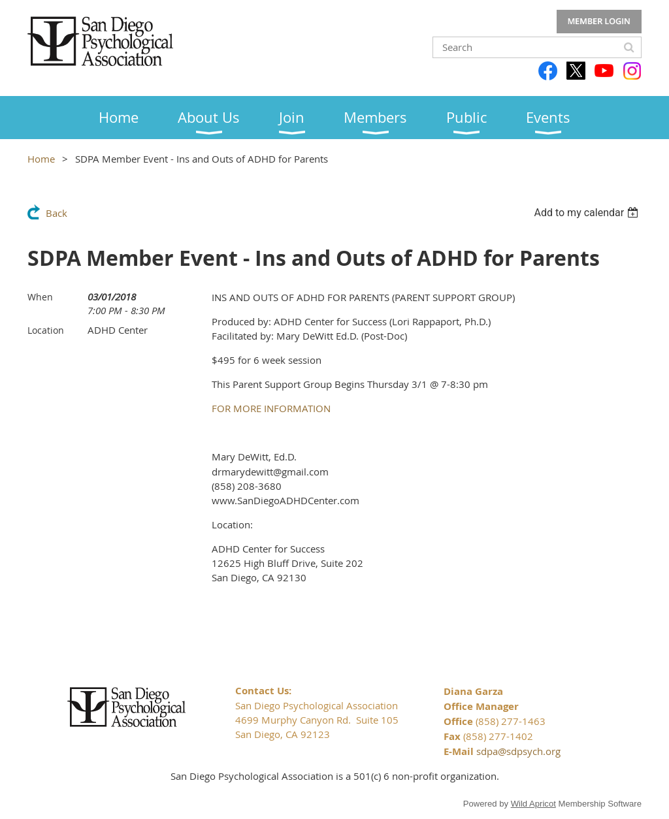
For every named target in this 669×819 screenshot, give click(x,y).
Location (45, 330)
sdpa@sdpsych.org (518, 751)
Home (41, 158)
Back (56, 212)
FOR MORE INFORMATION (271, 408)
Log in (599, 21)
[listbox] (588, 212)
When (40, 297)
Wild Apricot (533, 804)
